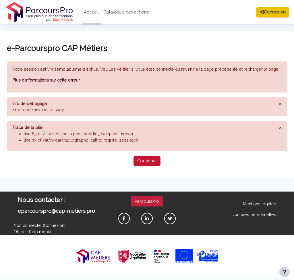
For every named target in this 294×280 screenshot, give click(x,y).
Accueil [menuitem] (91, 11)
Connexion (56, 227)
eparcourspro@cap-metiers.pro (56, 212)
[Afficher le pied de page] (284, 272)
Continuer (147, 162)
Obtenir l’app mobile (33, 233)
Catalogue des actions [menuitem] (126, 11)
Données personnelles (254, 215)
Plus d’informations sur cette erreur (46, 80)
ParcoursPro (147, 202)
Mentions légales (259, 204)
